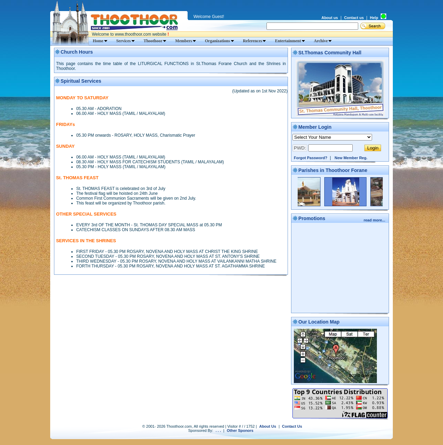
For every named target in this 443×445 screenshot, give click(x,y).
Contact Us (292, 426)
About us (330, 18)
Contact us (354, 18)
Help (374, 18)
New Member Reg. (351, 158)
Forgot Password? (310, 158)
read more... (375, 220)
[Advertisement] (340, 268)
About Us (267, 426)
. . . (218, 430)
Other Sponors (240, 430)
